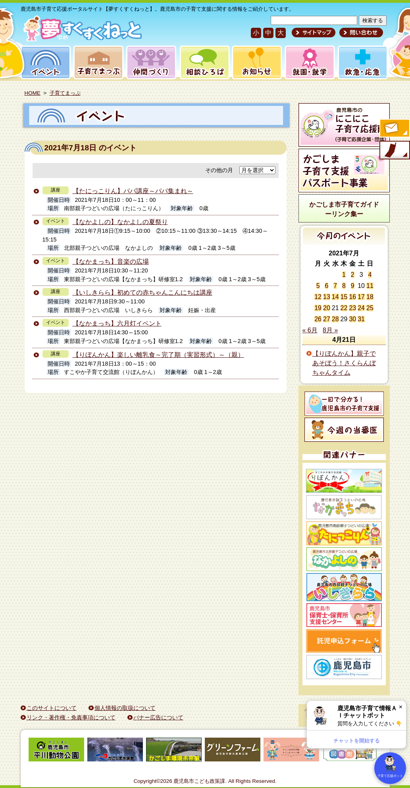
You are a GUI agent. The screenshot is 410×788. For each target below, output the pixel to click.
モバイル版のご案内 (394, 151)
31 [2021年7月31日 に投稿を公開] (361, 319)
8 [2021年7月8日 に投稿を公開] (344, 285)
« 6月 (310, 330)
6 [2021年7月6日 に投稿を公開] (326, 285)
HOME (32, 93)
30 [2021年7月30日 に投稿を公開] (352, 319)
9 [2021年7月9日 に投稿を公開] (352, 285)
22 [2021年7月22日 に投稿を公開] (344, 308)
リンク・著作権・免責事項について (71, 717)
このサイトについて (52, 708)
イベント (44, 62)
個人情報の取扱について (125, 708)
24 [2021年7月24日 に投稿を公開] (361, 308)
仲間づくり (151, 62)
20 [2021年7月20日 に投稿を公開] (326, 308)
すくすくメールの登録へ (394, 129)
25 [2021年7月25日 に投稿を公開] (369, 308)
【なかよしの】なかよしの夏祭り (120, 222)
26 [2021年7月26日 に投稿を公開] (317, 319)
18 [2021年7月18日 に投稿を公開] (369, 296)
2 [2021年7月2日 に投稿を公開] (352, 274)
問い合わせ (360, 32)
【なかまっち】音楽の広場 (111, 261)
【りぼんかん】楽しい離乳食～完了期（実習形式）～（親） (158, 354)
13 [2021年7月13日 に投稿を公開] (326, 296)
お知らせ (255, 62)
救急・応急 (362, 62)
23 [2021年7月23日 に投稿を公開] (352, 308)
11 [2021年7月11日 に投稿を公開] (369, 285)
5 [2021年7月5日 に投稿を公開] (318, 285)
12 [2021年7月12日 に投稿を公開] (317, 296)
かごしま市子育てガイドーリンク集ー (344, 209)
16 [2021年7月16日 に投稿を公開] (352, 296)
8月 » (330, 330)
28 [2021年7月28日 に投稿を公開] (335, 319)
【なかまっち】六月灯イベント (117, 323)
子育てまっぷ (96, 62)
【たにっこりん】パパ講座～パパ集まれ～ (133, 191)
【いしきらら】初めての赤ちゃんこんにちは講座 (142, 292)
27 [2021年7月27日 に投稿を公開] (326, 319)
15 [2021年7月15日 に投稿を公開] (344, 296)
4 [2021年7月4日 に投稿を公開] (370, 274)
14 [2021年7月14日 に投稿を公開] (335, 296)
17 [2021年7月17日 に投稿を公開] (361, 296)
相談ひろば (204, 62)
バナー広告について (158, 717)
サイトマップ (313, 32)
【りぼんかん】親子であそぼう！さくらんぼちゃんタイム (344, 363)
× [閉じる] (400, 707)
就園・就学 (307, 62)
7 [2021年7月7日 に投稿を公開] (335, 285)
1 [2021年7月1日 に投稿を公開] (344, 274)
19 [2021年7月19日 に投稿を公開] (317, 308)
